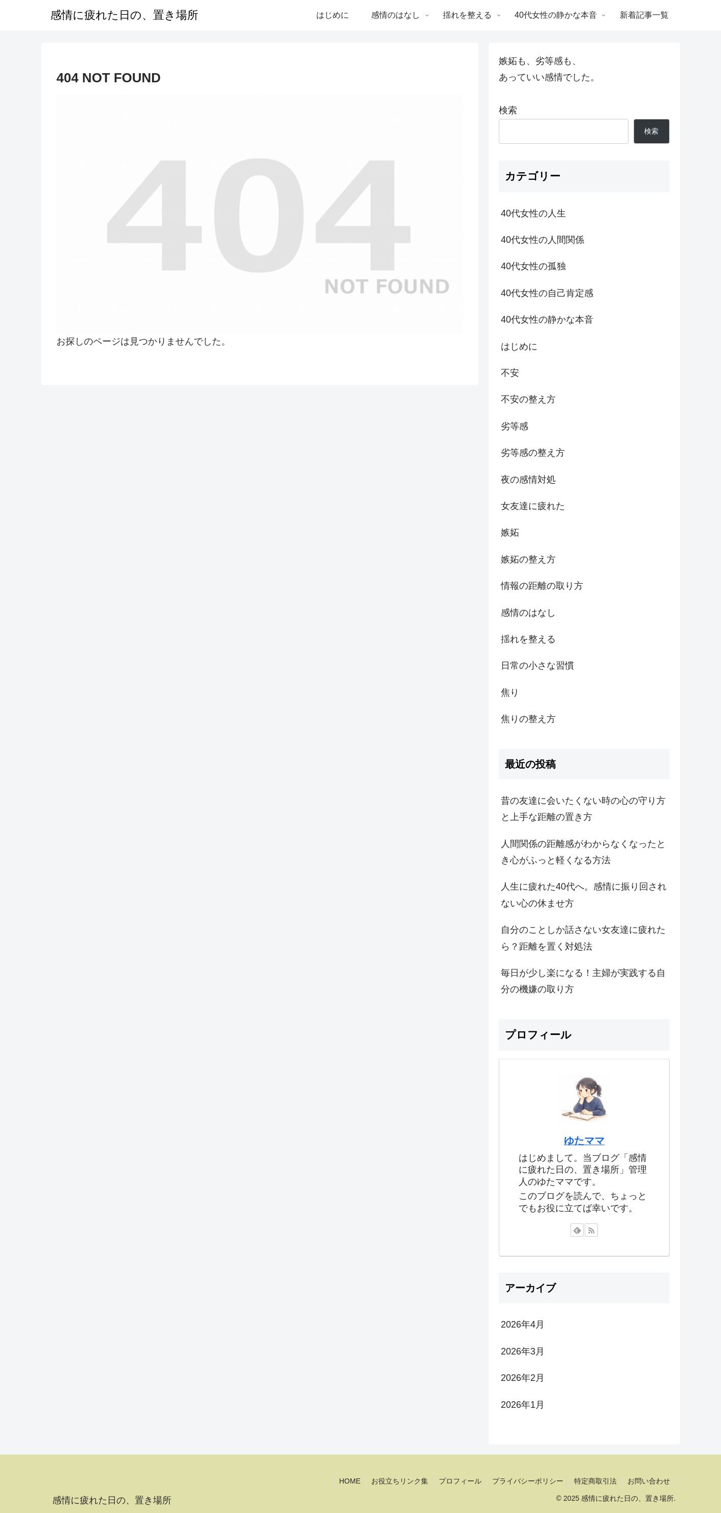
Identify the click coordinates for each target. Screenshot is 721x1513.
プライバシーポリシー (527, 1481)
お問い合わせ (648, 1481)
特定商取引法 (595, 1481)
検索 (508, 110)
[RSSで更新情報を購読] (591, 1230)
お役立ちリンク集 (399, 1481)
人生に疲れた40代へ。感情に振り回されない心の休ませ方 (584, 894)
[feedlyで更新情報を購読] (577, 1230)
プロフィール (460, 1481)
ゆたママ (584, 1140)
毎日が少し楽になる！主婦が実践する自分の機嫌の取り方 (583, 981)
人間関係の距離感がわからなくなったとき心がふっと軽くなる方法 (583, 852)
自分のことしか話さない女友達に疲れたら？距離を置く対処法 (583, 938)
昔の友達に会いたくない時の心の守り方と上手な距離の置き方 (583, 809)
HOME (349, 1481)
